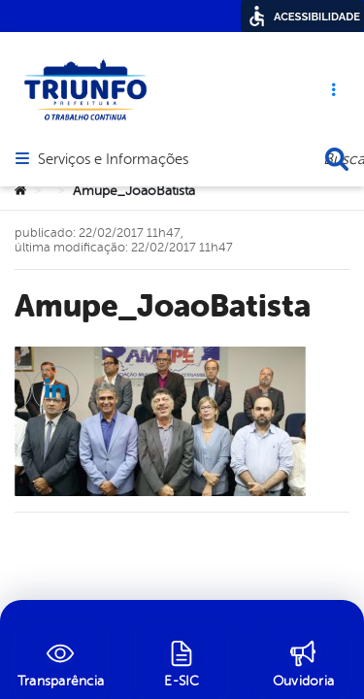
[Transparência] (61, 661)
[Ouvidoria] (303, 661)
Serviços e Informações (113, 102)
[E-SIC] (182, 661)
